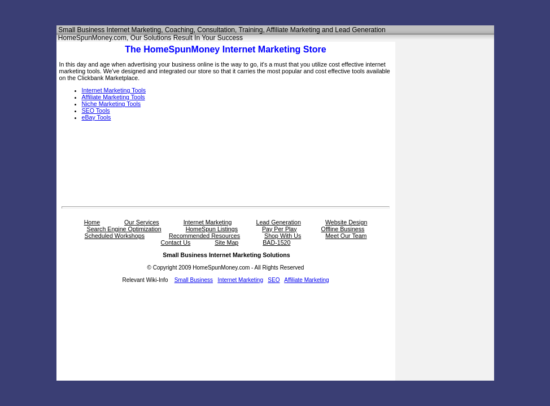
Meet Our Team (345, 235)
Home (92, 222)
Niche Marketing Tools (111, 103)
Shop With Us (282, 235)
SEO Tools (96, 110)
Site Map (226, 242)
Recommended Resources (204, 235)
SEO (274, 280)
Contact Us (176, 242)
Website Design (346, 222)
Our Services (141, 222)
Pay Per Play (279, 229)
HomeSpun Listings (212, 229)
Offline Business (343, 229)
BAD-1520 (276, 242)
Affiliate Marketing (306, 280)
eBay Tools (96, 117)
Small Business (193, 280)
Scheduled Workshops (115, 235)
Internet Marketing (208, 222)
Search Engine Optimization (124, 229)
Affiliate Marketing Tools (113, 97)
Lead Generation (278, 222)
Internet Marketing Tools (114, 90)
